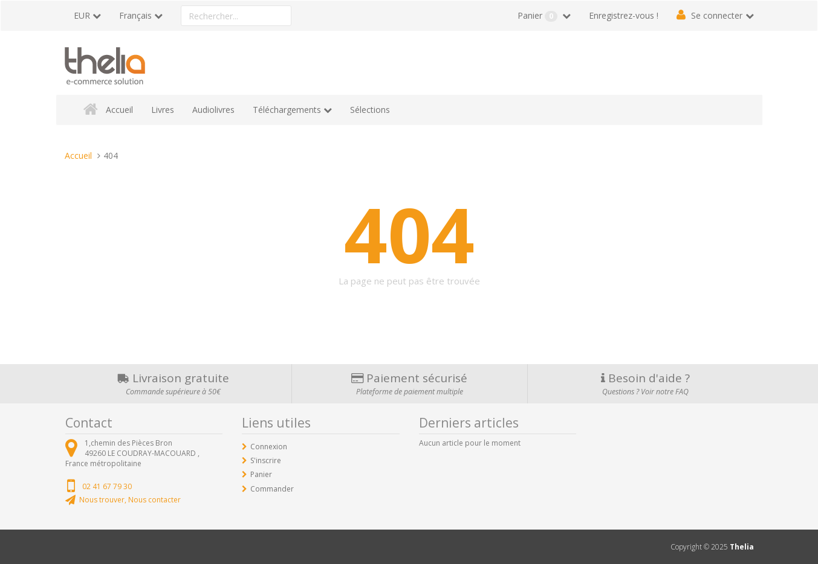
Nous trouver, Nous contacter (130, 500)
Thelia (742, 547)
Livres (162, 109)
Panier (539, 16)
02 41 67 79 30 (107, 486)
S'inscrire (265, 460)
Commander (272, 489)
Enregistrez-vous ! (623, 15)
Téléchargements (287, 109)
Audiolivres (213, 109)
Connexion (268, 446)
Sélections (370, 109)
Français (135, 15)
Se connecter (716, 15)
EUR (82, 15)
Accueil (119, 109)
